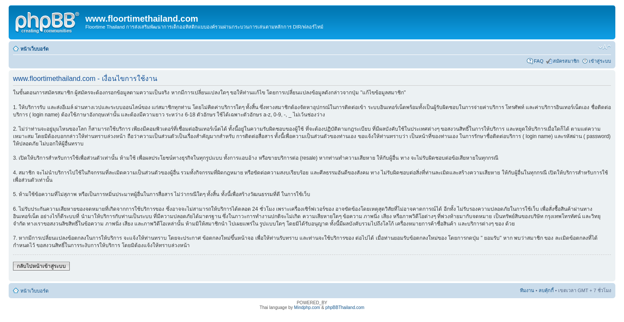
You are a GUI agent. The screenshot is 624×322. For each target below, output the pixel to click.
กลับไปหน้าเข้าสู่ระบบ (41, 266)
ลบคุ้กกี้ (546, 290)
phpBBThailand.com (344, 307)
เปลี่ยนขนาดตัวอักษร (604, 47)
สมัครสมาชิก (566, 61)
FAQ (538, 61)
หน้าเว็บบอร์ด (34, 49)
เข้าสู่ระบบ (600, 61)
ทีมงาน (527, 290)
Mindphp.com (307, 307)
